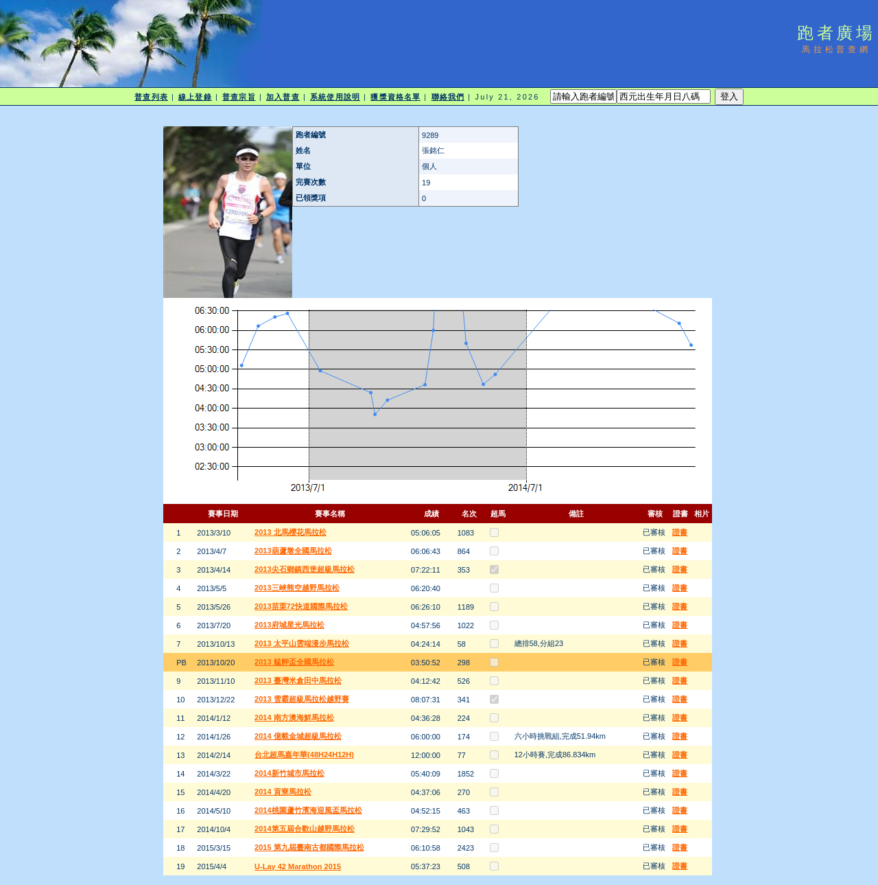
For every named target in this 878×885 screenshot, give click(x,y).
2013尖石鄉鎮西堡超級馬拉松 (304, 569)
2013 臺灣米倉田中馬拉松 (298, 680)
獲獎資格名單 (395, 97)
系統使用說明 (335, 97)
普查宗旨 (238, 97)
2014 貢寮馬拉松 (282, 792)
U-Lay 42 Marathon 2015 (297, 866)
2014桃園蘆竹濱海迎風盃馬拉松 (307, 810)
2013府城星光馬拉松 (289, 625)
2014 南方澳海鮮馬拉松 (294, 717)
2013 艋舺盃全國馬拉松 (294, 662)
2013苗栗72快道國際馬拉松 (301, 606)
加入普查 (282, 97)
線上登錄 (194, 97)
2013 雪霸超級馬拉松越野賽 (301, 699)
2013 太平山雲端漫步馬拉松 (301, 643)
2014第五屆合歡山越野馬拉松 (304, 829)
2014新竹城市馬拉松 (289, 773)
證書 (679, 532)
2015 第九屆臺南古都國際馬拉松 (309, 847)
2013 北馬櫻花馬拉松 (290, 532)
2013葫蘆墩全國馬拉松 (292, 551)
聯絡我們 (447, 97)
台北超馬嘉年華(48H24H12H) (304, 754)
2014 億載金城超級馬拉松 (298, 736)
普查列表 (150, 97)
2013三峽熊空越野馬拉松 (296, 588)
